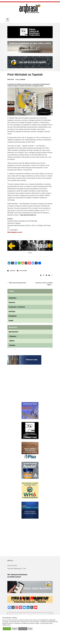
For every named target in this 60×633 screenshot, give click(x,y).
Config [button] (30, 628)
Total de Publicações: (14, 568)
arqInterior (12, 270)
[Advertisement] (19, 385)
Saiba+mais (22, 628)
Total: (9, 565)
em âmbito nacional (14, 577)
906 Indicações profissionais (17, 574)
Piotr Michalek (23, 270)
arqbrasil (22, 79)
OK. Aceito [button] (7, 628)
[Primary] (8, 19)
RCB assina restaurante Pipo (17, 283)
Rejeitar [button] (14, 628)
